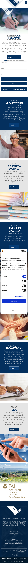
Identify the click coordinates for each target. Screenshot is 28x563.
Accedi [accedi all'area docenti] (14, 125)
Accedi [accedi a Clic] (14, 429)
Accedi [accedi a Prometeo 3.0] (14, 368)
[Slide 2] (11, 60)
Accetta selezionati (14, 306)
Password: (3, 68)
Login (14, 79)
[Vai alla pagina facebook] (12, 555)
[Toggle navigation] (26, 2)
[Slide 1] (5, 60)
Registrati (5, 89)
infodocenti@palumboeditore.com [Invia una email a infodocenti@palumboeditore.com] (14, 543)
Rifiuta (14, 310)
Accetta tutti (14, 301)
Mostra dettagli (19, 296)
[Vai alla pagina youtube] (17, 555)
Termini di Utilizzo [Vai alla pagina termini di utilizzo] (6, 558)
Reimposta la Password (18, 89)
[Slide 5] (20, 60)
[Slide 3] (14, 60)
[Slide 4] (17, 60)
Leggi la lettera (14, 57)
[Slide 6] (22, 60)
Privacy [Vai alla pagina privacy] (15, 558)
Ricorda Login (5, 75)
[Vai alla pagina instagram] (14, 555)
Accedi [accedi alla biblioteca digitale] (14, 187)
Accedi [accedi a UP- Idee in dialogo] (14, 247)
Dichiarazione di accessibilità (16, 561)
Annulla (14, 83)
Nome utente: (4, 62)
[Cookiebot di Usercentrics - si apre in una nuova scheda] (20, 251)
